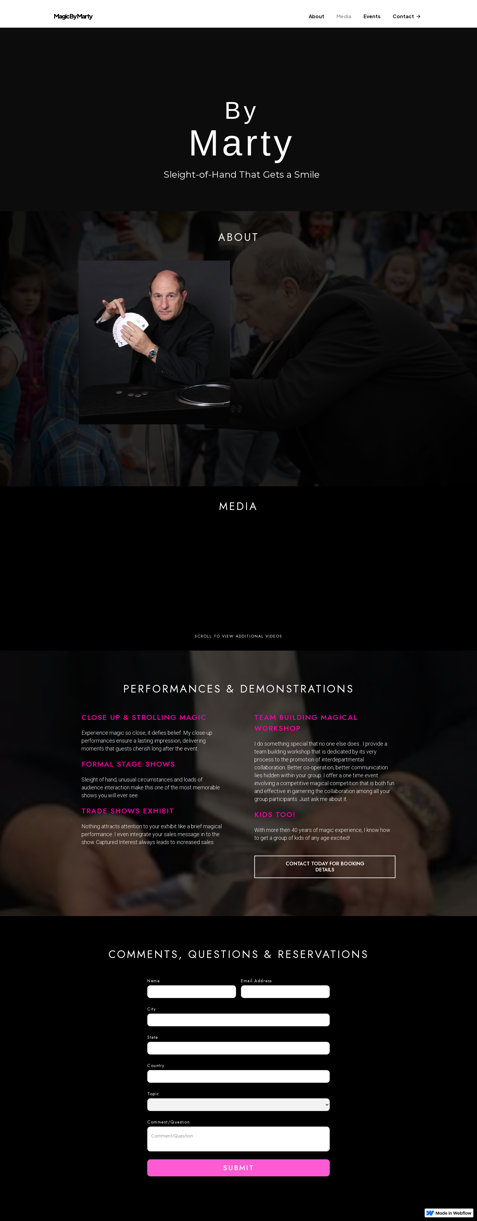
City (151, 1009)
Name (153, 981)
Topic (153, 1094)
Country (156, 1065)
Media (343, 16)
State (152, 1037)
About (316, 16)
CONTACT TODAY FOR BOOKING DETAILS (325, 866)
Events (372, 16)
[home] (85, 18)
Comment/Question (168, 1122)
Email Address (256, 981)
